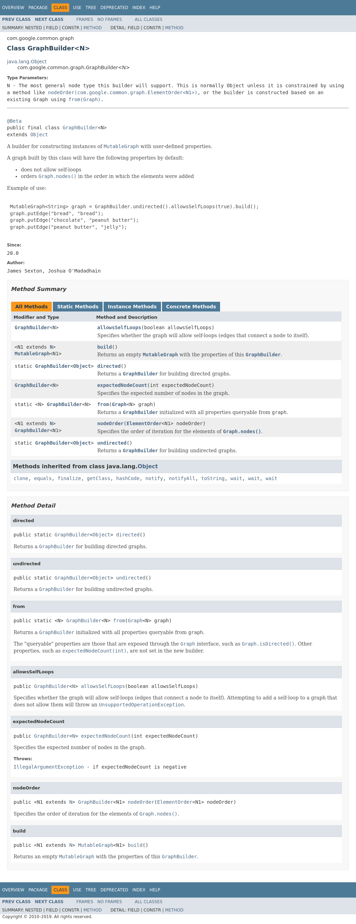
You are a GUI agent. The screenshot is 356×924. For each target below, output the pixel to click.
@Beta (14, 121)
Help (154, 7)
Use (77, 7)
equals (43, 478)
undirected (112, 443)
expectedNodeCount (122, 385)
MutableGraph (32, 353)
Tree (91, 7)
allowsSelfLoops (119, 327)
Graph (119, 404)
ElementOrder (144, 423)
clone (21, 478)
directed (109, 366)
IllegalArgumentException (49, 767)
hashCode (127, 478)
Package (38, 7)
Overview (13, 7)
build (104, 347)
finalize (69, 478)
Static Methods (77, 306)
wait (236, 478)
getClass (98, 478)
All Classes (148, 19)
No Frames (109, 19)
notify (154, 478)
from (103, 404)
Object (39, 134)
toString (213, 478)
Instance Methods (132, 306)
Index (139, 7)
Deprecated (114, 7)
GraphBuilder (80, 127)
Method (92, 27)
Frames (85, 19)
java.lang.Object (27, 61)
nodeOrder (110, 423)
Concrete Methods (191, 306)
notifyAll (182, 478)
